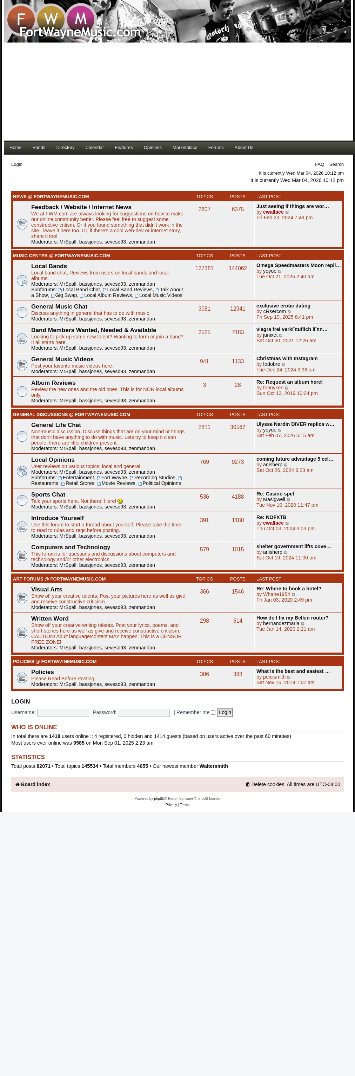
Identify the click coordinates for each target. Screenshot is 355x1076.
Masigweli (274, 499)
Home (15, 147)
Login (16, 164)
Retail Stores (77, 483)
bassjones (90, 242)
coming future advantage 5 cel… (295, 459)
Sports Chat (48, 494)
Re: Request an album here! (289, 382)
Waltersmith (214, 766)
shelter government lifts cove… (293, 546)
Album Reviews (53, 382)
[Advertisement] (134, 91)
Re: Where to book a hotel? (288, 588)
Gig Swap (64, 295)
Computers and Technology (70, 547)
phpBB (159, 798)
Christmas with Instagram (287, 358)
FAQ (319, 164)
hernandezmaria (281, 623)
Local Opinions (53, 459)
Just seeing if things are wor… (292, 206)
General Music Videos (62, 359)
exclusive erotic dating (283, 306)
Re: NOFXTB (271, 517)
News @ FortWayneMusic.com (51, 196)
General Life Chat (56, 424)
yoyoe (269, 271)
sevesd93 (115, 242)
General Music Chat (59, 306)
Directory (65, 147)
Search (336, 164)
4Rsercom (274, 311)
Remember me (196, 712)
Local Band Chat (79, 289)
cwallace (273, 212)
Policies (42, 671)
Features (124, 147)
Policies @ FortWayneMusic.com (54, 661)
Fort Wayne (112, 477)
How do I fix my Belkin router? (292, 618)
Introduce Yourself (57, 517)
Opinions (153, 147)
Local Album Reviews (106, 295)
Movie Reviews (116, 483)
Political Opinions (159, 483)
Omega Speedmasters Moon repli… (298, 265)
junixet (270, 335)
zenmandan (142, 242)
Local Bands (49, 266)
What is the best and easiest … (293, 671)
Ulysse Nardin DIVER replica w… (295, 424)
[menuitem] (264, 784)
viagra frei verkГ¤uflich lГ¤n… (292, 329)
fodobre (271, 364)
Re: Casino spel (275, 494)
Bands (39, 147)
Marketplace (185, 147)
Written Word (50, 618)
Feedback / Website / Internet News (81, 206)
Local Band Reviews (128, 289)
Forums (216, 147)
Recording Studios (152, 477)
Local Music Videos (158, 295)
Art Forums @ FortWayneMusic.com (59, 579)
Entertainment (76, 477)
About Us (244, 147)
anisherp (272, 464)
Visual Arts (46, 589)
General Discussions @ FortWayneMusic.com (71, 414)
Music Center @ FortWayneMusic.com (61, 255)
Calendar (95, 147)
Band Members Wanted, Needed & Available (93, 329)
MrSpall (67, 242)
